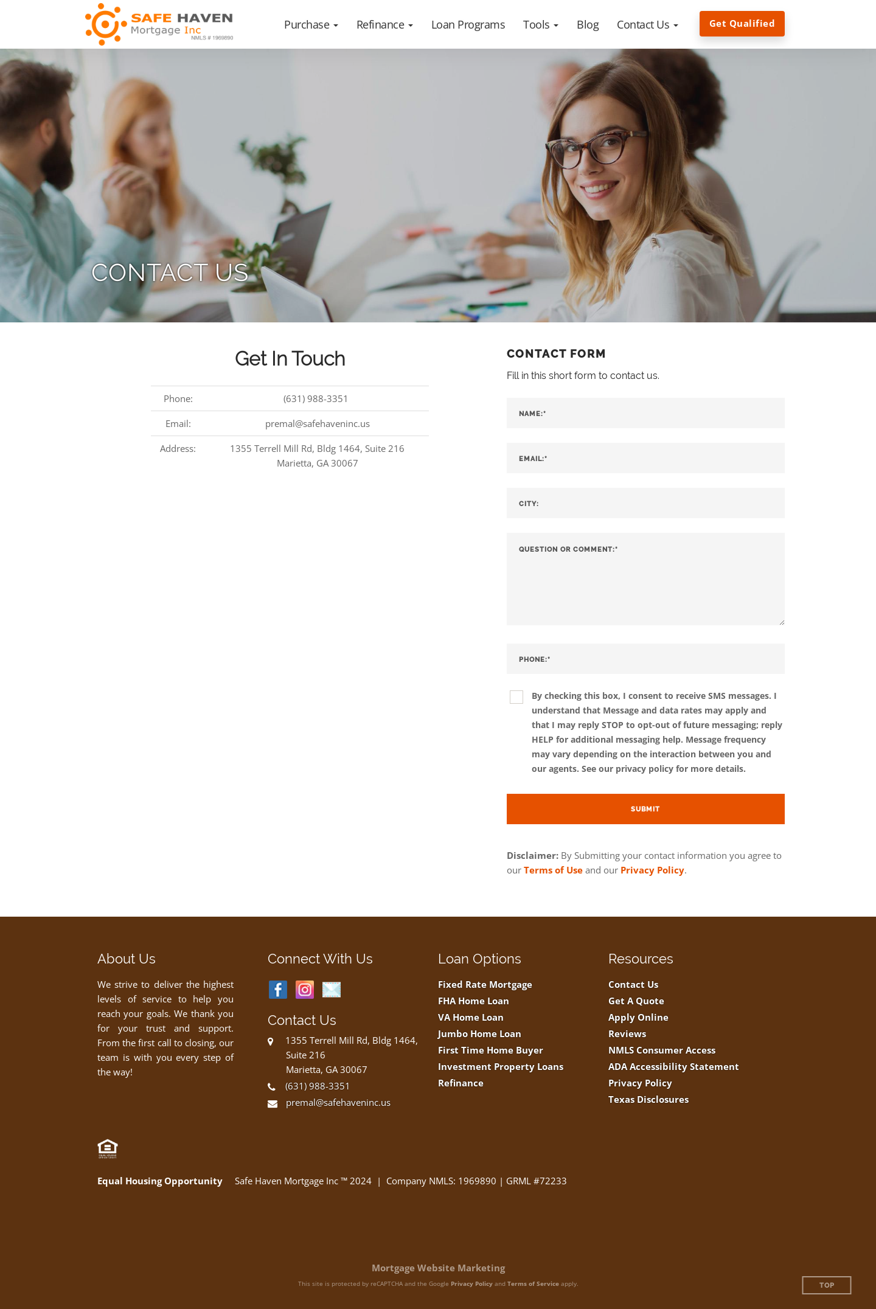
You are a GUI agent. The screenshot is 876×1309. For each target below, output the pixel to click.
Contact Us (633, 984)
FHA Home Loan (473, 1001)
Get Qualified (742, 23)
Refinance (461, 1083)
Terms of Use (553, 870)
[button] (311, 24)
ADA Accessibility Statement (673, 1066)
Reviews (627, 1034)
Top (827, 1286)
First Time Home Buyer (490, 1050)
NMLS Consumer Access (661, 1050)
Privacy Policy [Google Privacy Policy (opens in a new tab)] (472, 1283)
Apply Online (638, 1017)
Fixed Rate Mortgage (485, 984)
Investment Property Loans (500, 1066)
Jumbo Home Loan (479, 1034)
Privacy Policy (652, 870)
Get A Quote (636, 1001)
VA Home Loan (471, 1017)
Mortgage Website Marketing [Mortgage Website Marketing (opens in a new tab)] (438, 1268)
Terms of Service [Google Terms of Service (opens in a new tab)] (533, 1283)
